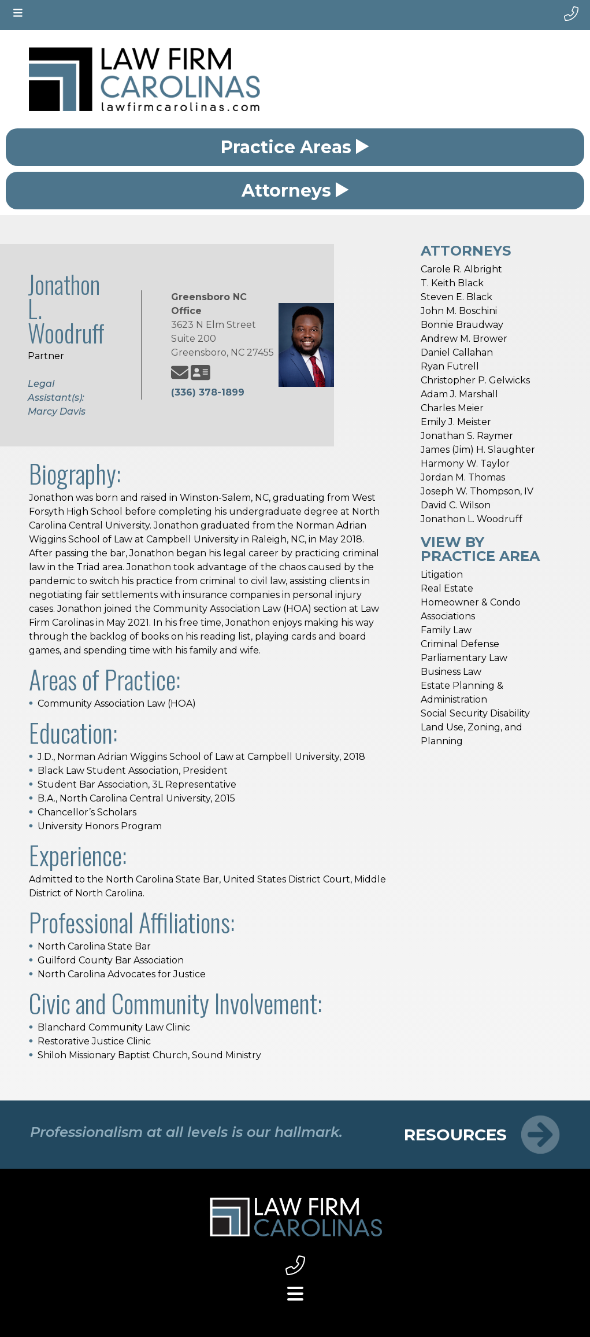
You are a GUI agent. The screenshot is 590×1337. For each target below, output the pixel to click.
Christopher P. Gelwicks (475, 380)
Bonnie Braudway (462, 324)
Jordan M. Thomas (463, 477)
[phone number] (571, 14)
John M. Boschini (459, 310)
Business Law (451, 671)
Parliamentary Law (464, 657)
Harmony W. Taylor (465, 463)
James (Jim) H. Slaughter (478, 449)
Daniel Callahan (457, 352)
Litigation (442, 574)
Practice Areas (295, 147)
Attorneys (295, 190)
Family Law (446, 630)
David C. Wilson (456, 505)
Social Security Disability (475, 713)
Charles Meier (452, 407)
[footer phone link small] (295, 1265)
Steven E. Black (456, 296)
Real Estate (447, 588)
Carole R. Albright (461, 269)
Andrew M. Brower (464, 338)
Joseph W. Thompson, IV (477, 491)
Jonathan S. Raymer (467, 435)
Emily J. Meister (456, 421)
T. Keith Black (452, 283)
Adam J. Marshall (459, 394)
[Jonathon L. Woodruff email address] (179, 372)
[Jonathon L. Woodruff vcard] (200, 372)
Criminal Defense (460, 643)
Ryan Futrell (450, 366)
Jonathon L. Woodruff (471, 519)
